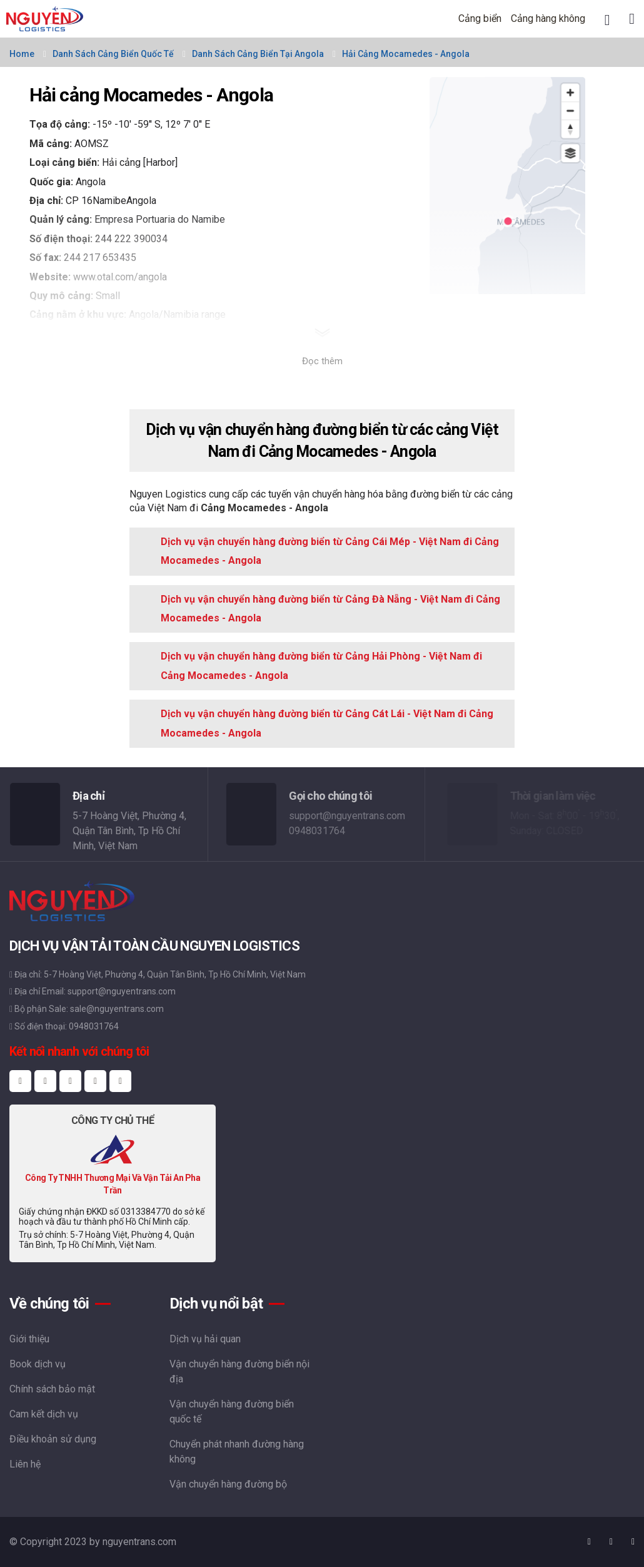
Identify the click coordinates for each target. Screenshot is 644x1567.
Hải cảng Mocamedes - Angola (406, 54)
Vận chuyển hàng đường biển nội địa (239, 1371)
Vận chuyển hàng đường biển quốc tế (231, 1411)
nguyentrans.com (139, 1542)
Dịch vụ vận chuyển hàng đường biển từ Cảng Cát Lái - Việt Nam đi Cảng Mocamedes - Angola (327, 723)
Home (21, 54)
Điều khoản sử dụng (52, 1439)
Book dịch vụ (37, 1364)
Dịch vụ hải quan (205, 1339)
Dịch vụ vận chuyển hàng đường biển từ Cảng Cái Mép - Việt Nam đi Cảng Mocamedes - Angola (330, 551)
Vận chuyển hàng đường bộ (228, 1484)
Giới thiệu (29, 1339)
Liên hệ (25, 1464)
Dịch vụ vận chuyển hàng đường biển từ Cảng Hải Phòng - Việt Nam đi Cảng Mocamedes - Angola (321, 665)
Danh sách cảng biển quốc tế (113, 54)
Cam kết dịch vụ (43, 1414)
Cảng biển (479, 18)
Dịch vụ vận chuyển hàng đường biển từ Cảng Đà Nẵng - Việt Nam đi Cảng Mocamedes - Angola (330, 608)
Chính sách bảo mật (52, 1389)
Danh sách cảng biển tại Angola (258, 54)
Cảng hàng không (548, 18)
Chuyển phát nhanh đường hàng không (236, 1451)
